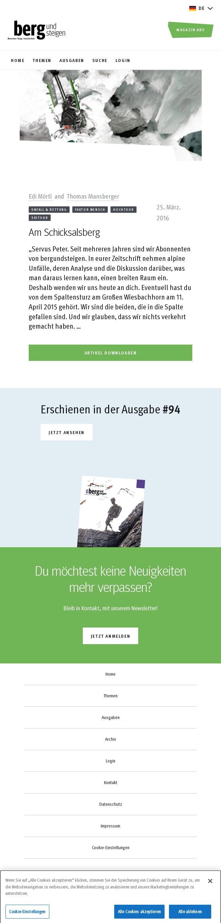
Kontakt (110, 782)
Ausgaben (111, 717)
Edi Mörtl (41, 196)
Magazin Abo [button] (190, 29)
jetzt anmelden (110, 635)
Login (110, 761)
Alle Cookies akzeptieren (139, 913)
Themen (110, 696)
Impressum (110, 826)
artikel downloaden (110, 352)
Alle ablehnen (190, 913)
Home (110, 674)
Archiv (110, 739)
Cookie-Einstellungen (110, 847)
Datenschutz (110, 804)
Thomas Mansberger (93, 196)
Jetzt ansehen (66, 432)
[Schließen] (210, 883)
